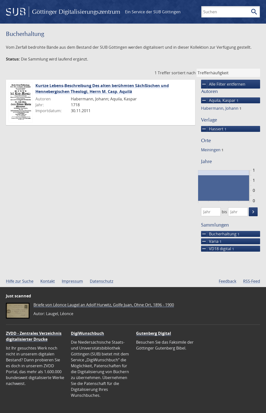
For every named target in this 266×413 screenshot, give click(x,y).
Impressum (72, 281)
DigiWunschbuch (87, 333)
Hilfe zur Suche (19, 281)
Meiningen (212, 150)
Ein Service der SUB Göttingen (153, 12)
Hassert (213, 129)
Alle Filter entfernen (223, 84)
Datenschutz (101, 281)
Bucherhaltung (220, 234)
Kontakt (47, 281)
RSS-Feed (251, 281)
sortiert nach (184, 73)
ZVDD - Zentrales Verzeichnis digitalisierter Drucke (34, 336)
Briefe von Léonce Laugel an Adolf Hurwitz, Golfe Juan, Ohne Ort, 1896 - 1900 (103, 304)
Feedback (227, 281)
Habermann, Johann (221, 108)
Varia (211, 241)
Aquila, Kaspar (219, 100)
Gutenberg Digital (153, 333)
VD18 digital (217, 249)
